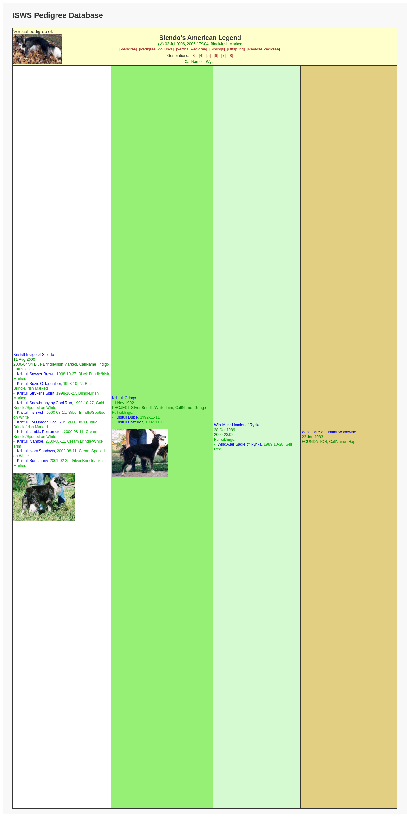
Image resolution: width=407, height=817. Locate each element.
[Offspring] (236, 49)
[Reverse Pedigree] (263, 49)
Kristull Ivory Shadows (36, 451)
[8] (231, 55)
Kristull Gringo (124, 398)
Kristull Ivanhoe (30, 441)
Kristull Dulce (126, 417)
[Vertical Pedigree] (191, 49)
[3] (193, 55)
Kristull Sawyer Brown (36, 374)
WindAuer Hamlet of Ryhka (237, 425)
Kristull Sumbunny (32, 460)
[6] (216, 55)
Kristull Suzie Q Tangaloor (39, 383)
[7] (223, 55)
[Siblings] (217, 49)
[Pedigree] (128, 49)
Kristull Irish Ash (30, 412)
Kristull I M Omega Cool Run (41, 422)
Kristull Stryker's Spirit (35, 393)
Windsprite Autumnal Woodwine (329, 432)
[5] (208, 55)
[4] (201, 55)
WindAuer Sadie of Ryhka (240, 444)
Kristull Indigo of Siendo (33, 354)
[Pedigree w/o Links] (156, 49)
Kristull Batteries (129, 422)
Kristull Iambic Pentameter (39, 432)
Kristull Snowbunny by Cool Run (44, 403)
